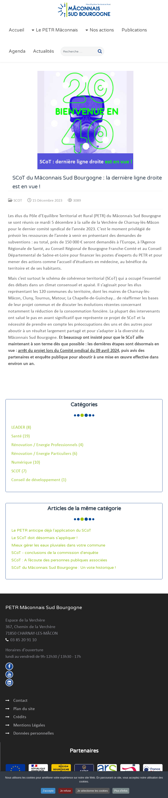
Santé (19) (20, 436)
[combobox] (82, 51)
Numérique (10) (25, 462)
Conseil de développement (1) (38, 480)
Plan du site (24, 709)
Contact (20, 700)
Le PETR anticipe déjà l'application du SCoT (51, 530)
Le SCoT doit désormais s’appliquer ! (44, 538)
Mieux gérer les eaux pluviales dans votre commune (58, 545)
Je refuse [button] (65, 791)
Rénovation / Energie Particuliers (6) (44, 454)
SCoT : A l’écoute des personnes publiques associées (59, 560)
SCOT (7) (18, 471)
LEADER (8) (21, 427)
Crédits (19, 717)
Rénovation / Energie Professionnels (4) (47, 445)
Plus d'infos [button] (121, 791)
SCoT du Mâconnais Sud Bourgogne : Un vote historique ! (63, 567)
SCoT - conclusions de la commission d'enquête (54, 552)
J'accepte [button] (48, 791)
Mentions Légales (29, 725)
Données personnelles (33, 733)
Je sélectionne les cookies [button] (92, 791)
